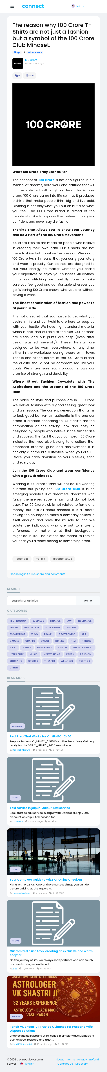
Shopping (16, 661)
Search (88, 600)
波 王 (14, 968)
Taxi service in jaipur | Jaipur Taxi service (40, 808)
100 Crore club (67, 489)
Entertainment (83, 647)
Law (69, 621)
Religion (85, 654)
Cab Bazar (17, 821)
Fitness (87, 641)
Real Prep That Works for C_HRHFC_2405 (41, 737)
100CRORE (22, 559)
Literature (17, 654)
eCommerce (35, 52)
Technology (18, 621)
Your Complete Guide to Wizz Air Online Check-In (46, 880)
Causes (14, 641)
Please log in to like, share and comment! (37, 574)
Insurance (84, 621)
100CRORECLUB (62, 559)
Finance (55, 621)
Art (83, 634)
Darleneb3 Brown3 (21, 749)
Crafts (30, 641)
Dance (45, 641)
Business (38, 621)
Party (70, 654)
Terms (71, 1059)
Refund (94, 1059)
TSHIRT (40, 559)
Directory (81, 1063)
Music (34, 654)
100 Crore (31, 60)
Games (27, 647)
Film (73, 641)
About (60, 1059)
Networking (52, 654)
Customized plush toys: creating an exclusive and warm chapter (51, 953)
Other (14, 667)
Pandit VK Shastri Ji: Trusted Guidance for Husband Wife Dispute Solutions (51, 1029)
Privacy (82, 1059)
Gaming (71, 627)
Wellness (67, 661)
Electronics (67, 634)
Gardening (44, 647)
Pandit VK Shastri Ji (22, 1044)
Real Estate (31, 627)
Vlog (34, 634)
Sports (33, 661)
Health (62, 647)
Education (52, 627)
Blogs (17, 52)
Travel (14, 627)
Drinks (59, 641)
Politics (84, 661)
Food (13, 647)
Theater (49, 661)
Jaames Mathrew (21, 893)
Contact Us (65, 1063)
